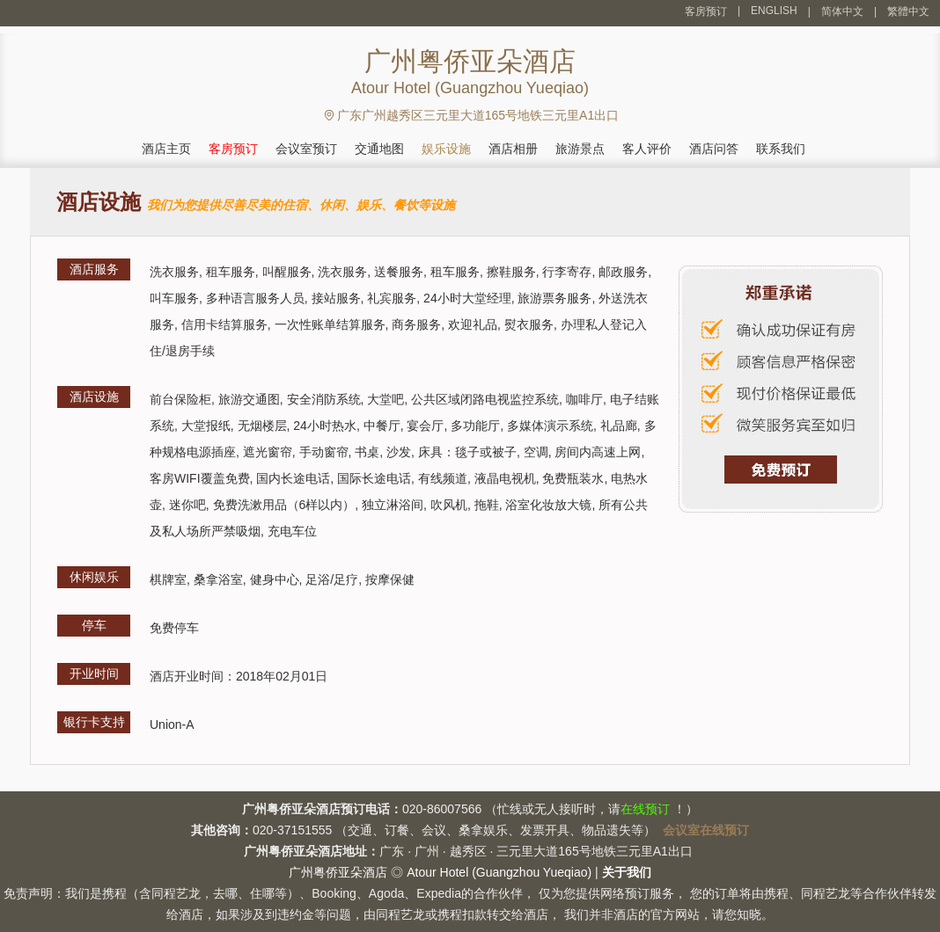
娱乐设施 (446, 149)
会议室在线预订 (706, 830)
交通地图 (379, 149)
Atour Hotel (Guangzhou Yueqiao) (499, 872)
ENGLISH (774, 10)
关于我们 (626, 872)
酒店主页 (166, 149)
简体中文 (842, 11)
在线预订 (645, 809)
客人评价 (647, 149)
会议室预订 (306, 149)
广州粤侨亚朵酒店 (338, 872)
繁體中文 (908, 11)
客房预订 (706, 11)
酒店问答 (713, 149)
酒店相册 (513, 149)
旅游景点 (580, 149)
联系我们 (780, 149)
